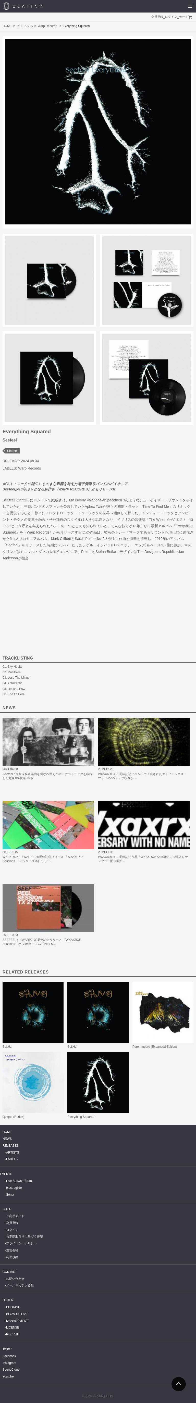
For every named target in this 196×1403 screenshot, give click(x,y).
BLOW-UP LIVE (17, 1314)
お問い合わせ (15, 1279)
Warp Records (47, 26)
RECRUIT (13, 1334)
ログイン (171, 17)
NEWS (7, 1139)
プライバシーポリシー (21, 1243)
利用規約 (12, 1257)
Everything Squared (80, 1117)
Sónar (10, 1194)
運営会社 (12, 1250)
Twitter (7, 1349)
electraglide (14, 1188)
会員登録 (157, 17)
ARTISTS (12, 1152)
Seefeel (12, 451)
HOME (7, 26)
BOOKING (13, 1307)
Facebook (9, 1356)
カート (183, 17)
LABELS (12, 1159)
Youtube (8, 1376)
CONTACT (10, 1272)
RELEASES (25, 26)
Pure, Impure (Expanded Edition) (154, 1046)
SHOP (7, 1209)
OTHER (8, 1300)
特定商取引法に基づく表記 (24, 1236)
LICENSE (12, 1327)
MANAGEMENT (17, 1321)
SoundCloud (11, 1369)
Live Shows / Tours (19, 1181)
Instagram (9, 1363)
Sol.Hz (7, 1046)
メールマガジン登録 (20, 1285)
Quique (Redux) (13, 1117)
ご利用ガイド (15, 1216)
